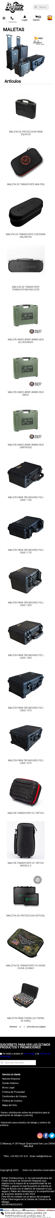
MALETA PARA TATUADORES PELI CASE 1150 (26, 498)
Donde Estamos (10, 1083)
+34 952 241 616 (19, 1156)
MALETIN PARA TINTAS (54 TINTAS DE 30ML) (25, 1019)
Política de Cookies (12, 1100)
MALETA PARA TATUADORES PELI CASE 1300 (26, 604)
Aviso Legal (8, 1087)
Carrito (37, 18)
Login (23, 18)
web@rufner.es (44, 1156)
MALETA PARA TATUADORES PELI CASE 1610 (26, 761)
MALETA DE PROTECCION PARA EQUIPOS (26, 133)
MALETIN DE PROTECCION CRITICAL (25, 915)
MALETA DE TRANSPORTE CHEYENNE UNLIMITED (25, 235)
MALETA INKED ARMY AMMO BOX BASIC (26, 393)
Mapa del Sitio (9, 1105)
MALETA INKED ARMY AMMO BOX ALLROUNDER (26, 341)
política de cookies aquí (28, 1215)
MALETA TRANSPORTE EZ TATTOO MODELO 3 (26, 864)
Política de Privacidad (13, 1092)
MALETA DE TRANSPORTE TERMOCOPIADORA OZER (25, 288)
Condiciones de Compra (14, 1096)
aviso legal (29, 1053)
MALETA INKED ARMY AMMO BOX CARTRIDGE (26, 446)
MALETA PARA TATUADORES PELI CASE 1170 (26, 551)
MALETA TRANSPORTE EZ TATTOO (26, 813)
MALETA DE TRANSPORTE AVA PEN (25, 184)
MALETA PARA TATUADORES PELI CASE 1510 (26, 709)
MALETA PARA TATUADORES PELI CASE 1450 (26, 656)
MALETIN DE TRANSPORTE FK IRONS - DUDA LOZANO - (25, 967)
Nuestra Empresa (11, 1078)
